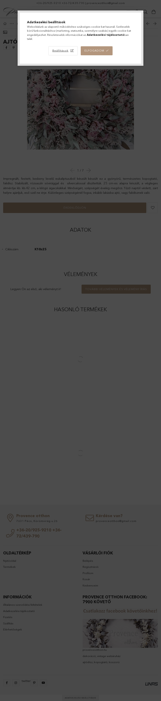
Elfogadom (94, 50)
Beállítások (60, 50)
